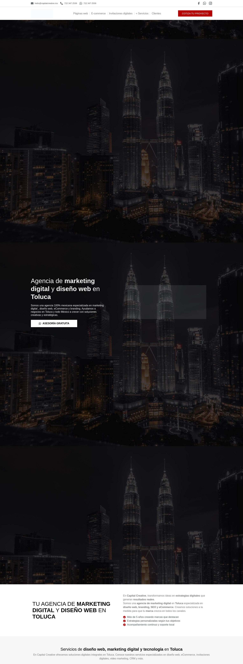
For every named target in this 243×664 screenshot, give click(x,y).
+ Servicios (142, 13)
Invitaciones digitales (121, 13)
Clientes (156, 13)
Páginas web (80, 13)
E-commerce (98, 13)
